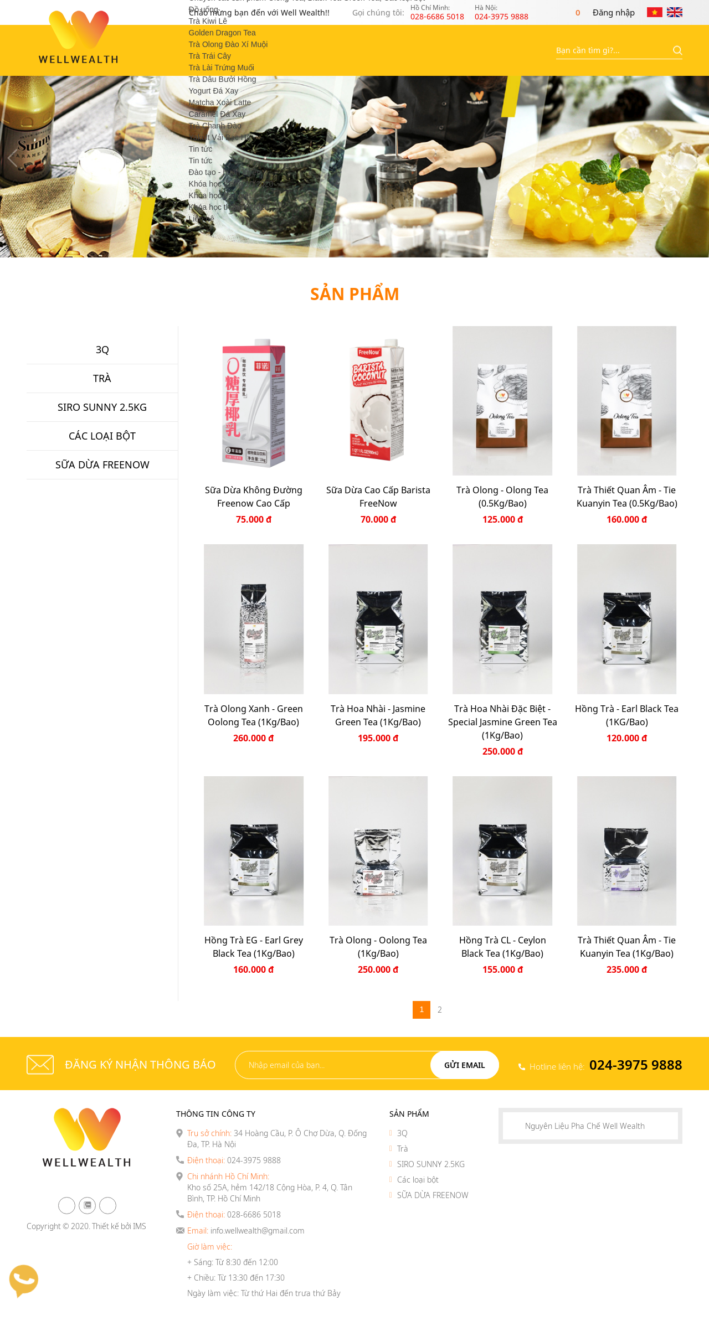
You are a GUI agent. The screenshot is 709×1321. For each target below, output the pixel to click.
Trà (402, 1148)
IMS (139, 1226)
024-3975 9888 (635, 1064)
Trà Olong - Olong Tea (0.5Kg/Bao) (502, 496)
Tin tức (201, 149)
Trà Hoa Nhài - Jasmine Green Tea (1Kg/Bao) (378, 715)
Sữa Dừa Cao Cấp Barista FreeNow (378, 496)
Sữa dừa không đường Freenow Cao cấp (253, 496)
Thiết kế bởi (111, 1226)
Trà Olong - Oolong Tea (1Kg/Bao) (378, 946)
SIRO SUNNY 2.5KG (431, 1164)
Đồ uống (203, 9)
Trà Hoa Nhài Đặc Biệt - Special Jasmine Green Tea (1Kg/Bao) (502, 722)
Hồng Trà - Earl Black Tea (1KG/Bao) (627, 715)
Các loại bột (418, 1179)
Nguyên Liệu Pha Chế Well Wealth (585, 1126)
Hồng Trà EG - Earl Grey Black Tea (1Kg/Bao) (253, 946)
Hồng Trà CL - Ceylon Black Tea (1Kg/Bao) (502, 946)
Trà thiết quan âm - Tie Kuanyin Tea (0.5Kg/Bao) (627, 496)
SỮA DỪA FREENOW (433, 1195)
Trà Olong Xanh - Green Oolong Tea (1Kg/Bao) (253, 715)
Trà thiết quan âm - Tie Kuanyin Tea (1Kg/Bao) (627, 946)
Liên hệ (201, 218)
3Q (402, 1133)
